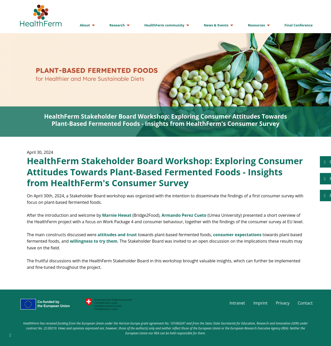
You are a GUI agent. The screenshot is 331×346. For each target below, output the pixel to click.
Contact (305, 303)
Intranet (237, 303)
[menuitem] (86, 25)
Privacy (283, 303)
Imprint (260, 303)
